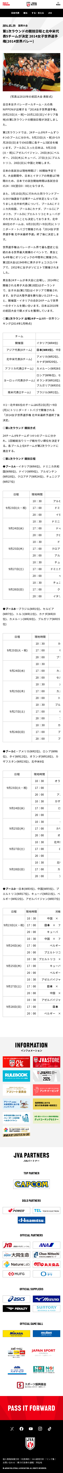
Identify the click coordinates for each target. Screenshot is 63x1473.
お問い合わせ (9, 1462)
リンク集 (50, 1459)
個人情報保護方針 (11, 1459)
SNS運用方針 (38, 1459)
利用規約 (25, 1459)
